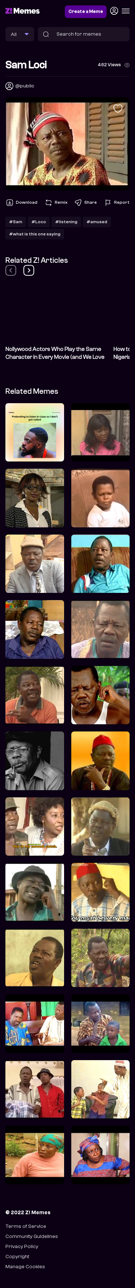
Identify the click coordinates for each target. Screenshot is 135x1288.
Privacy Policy (21, 1246)
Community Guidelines (31, 1236)
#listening (66, 221)
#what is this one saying (34, 234)
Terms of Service (25, 1226)
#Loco (38, 221)
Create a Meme (85, 11)
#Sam (15, 221)
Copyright (17, 1256)
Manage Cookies (25, 1267)
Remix (55, 202)
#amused (96, 221)
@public (24, 86)
